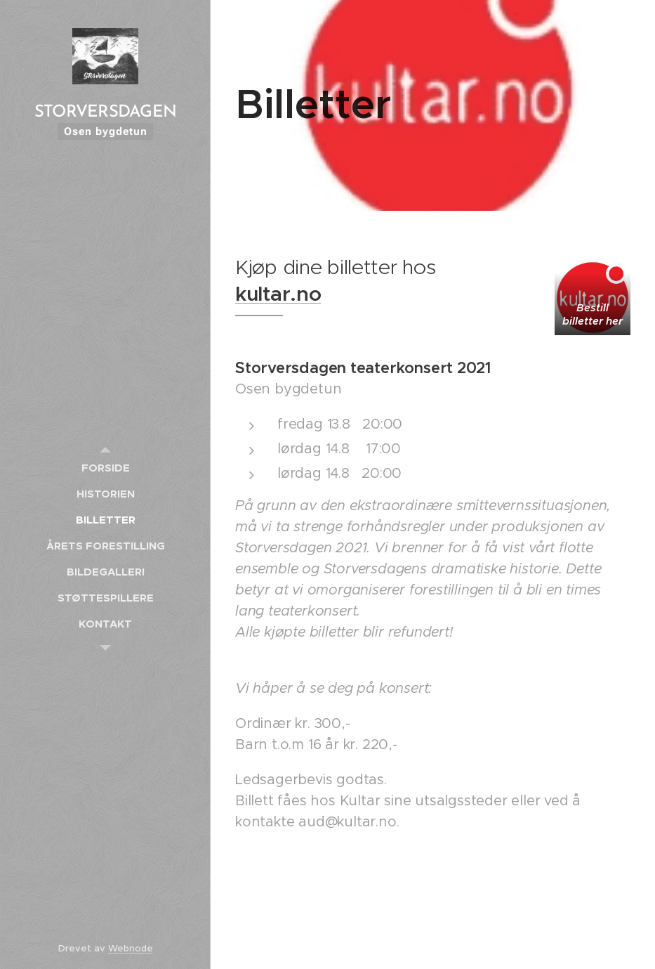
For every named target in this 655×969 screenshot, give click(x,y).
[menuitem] (105, 468)
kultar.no (278, 293)
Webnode (130, 948)
